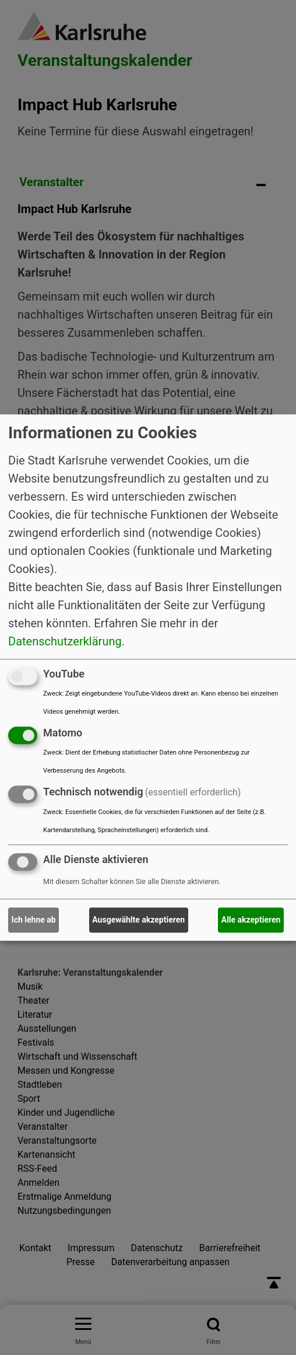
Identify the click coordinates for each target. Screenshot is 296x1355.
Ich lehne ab (34, 919)
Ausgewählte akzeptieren (138, 919)
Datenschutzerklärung (65, 641)
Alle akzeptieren (251, 919)
